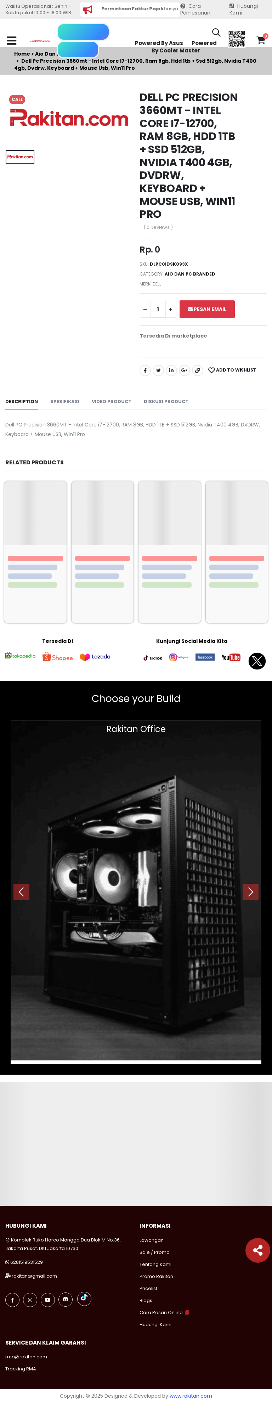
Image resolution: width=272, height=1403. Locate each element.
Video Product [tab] (111, 401)
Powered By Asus (159, 43)
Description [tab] (21, 401)
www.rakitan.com (191, 1395)
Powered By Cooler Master (184, 47)
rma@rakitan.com (26, 1356)
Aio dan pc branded (190, 274)
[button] (216, 33)
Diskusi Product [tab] (166, 401)
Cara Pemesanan (195, 10)
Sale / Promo (155, 1252)
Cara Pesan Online (161, 1312)
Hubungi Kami (244, 10)
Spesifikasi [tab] (64, 401)
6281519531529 (26, 1262)
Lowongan (152, 1240)
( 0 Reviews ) (158, 227)
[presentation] (21, 892)
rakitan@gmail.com (34, 1276)
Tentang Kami (155, 1264)
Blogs (146, 1300)
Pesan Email (207, 309)
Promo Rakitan (156, 1276)
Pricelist (148, 1288)
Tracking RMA (20, 1368)
